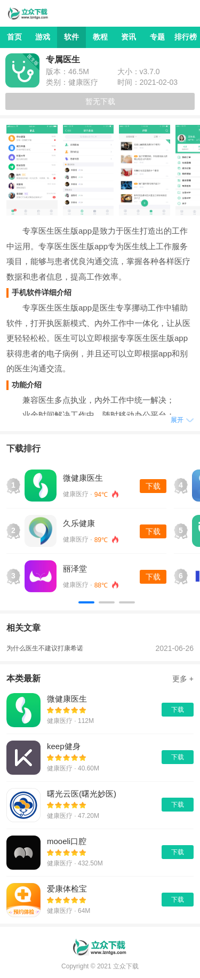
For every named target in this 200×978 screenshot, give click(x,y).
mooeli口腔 (66, 841)
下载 (153, 486)
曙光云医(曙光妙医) (81, 793)
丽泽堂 (75, 568)
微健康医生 (83, 477)
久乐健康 (79, 523)
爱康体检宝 (67, 888)
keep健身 (64, 746)
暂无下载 (100, 101)
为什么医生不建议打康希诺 (44, 648)
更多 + (183, 678)
